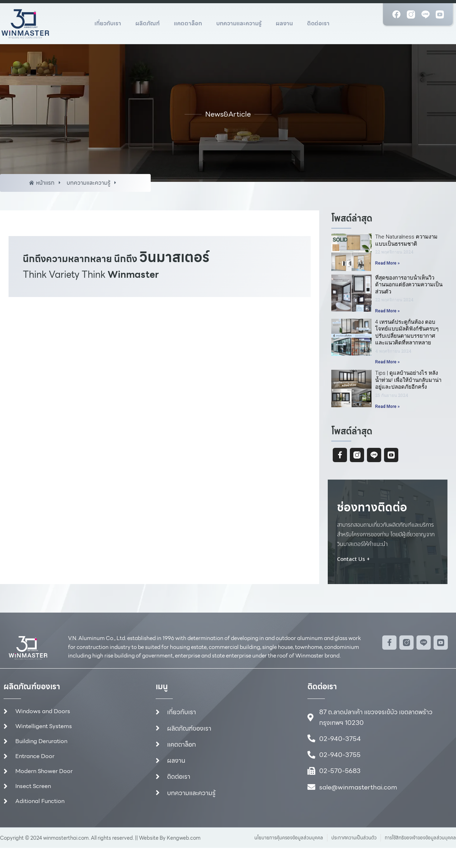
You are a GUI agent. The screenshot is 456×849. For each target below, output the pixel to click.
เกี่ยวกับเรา (107, 23)
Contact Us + (353, 559)
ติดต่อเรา (318, 23)
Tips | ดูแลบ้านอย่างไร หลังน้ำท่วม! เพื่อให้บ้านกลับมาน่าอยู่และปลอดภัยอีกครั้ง (408, 380)
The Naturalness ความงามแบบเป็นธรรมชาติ (406, 240)
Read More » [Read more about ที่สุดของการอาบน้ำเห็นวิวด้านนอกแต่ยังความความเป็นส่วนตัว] (387, 310)
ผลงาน (284, 23)
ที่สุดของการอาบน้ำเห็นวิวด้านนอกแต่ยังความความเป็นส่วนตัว (408, 285)
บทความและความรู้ (238, 23)
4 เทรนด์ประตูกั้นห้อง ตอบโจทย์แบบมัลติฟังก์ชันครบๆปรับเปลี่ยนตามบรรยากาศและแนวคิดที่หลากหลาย (407, 332)
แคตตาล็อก (188, 23)
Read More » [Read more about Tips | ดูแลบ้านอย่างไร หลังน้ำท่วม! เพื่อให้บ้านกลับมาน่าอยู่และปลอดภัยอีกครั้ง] (387, 406)
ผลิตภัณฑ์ (147, 23)
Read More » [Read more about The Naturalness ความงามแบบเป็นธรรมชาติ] (387, 263)
